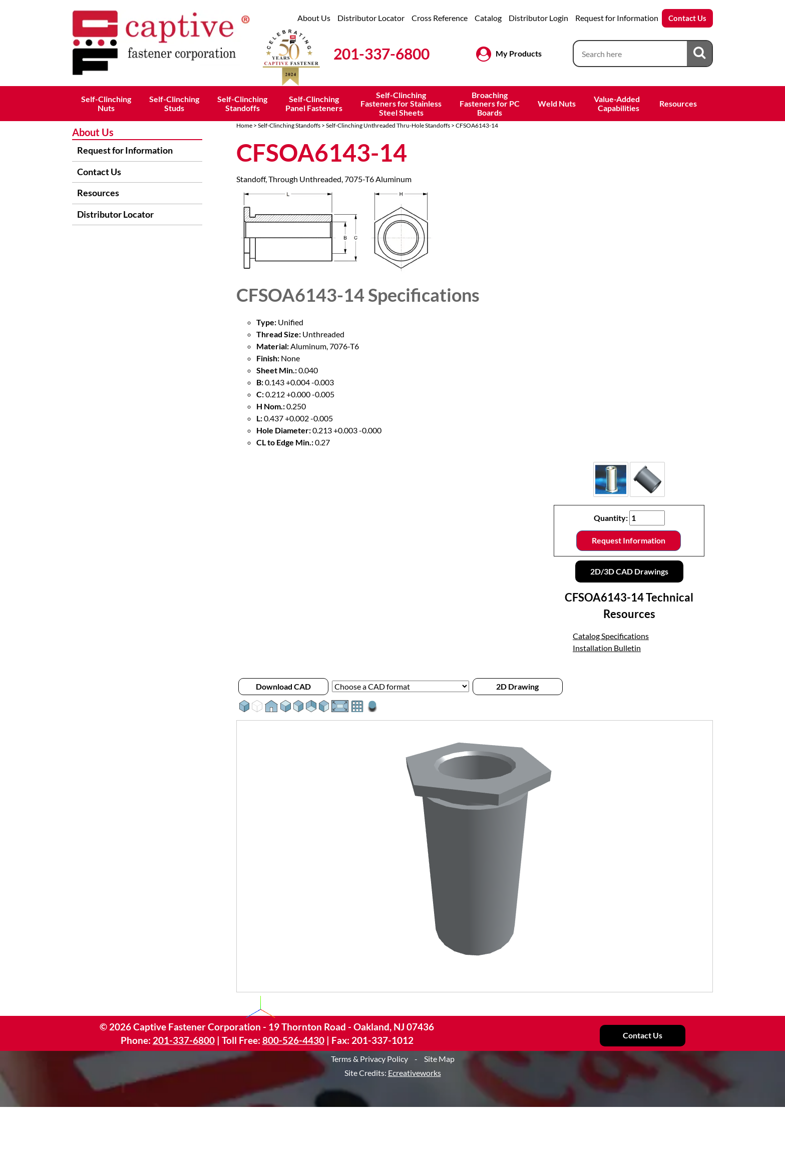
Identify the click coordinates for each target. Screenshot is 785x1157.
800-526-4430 (293, 1040)
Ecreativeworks (414, 1072)
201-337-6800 (381, 54)
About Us (313, 18)
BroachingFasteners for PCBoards (490, 103)
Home (244, 125)
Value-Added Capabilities (617, 103)
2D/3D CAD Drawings (629, 571)
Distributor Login (538, 18)
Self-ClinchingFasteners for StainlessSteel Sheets (401, 103)
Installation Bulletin (607, 648)
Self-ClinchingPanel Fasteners (313, 103)
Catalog (488, 18)
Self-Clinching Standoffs (289, 125)
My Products (519, 53)
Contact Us (687, 18)
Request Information (628, 540)
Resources (678, 103)
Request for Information (616, 18)
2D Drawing (517, 686)
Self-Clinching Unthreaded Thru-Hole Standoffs (388, 125)
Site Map (439, 1058)
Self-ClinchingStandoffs (242, 103)
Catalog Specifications (611, 636)
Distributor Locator (371, 18)
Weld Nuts (557, 103)
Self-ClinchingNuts (106, 103)
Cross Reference (440, 18)
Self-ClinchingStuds (174, 103)
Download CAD (283, 686)
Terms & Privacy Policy (369, 1058)
